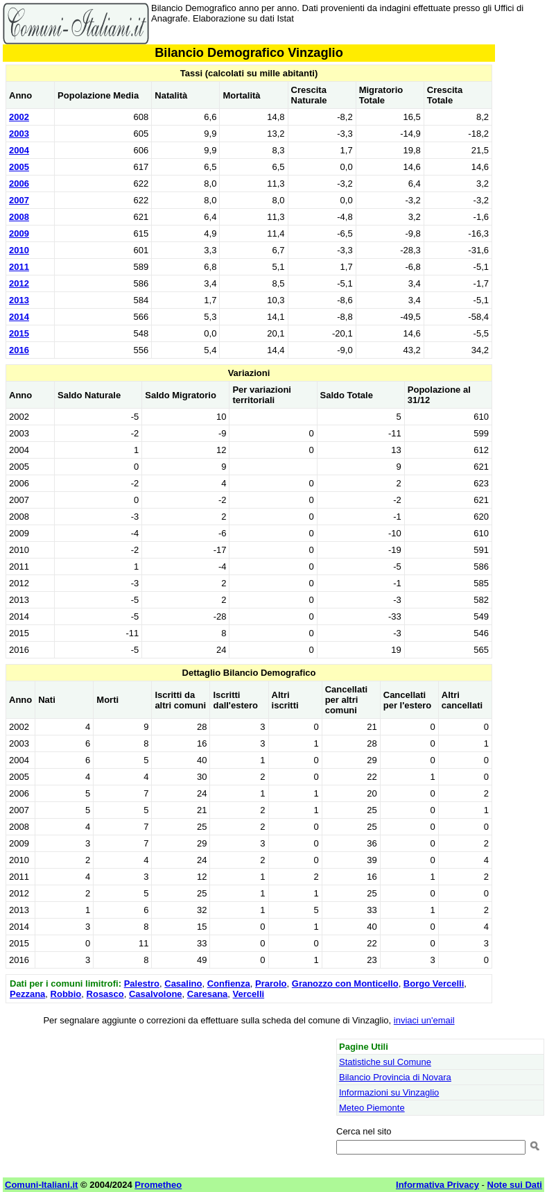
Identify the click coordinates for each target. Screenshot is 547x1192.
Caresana (207, 994)
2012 (19, 283)
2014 (19, 317)
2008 (19, 217)
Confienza (228, 983)
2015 (19, 333)
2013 (19, 300)
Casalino (183, 983)
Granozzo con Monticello (345, 983)
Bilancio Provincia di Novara (395, 1077)
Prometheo (158, 1185)
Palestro (141, 983)
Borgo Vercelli (433, 983)
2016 (19, 350)
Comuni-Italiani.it (41, 1185)
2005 (19, 167)
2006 (19, 183)
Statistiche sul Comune (385, 1062)
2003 (19, 133)
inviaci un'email (424, 1020)
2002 (19, 117)
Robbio (66, 994)
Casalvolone (155, 994)
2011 (19, 267)
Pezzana (27, 994)
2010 (19, 250)
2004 (19, 150)
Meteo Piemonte (372, 1107)
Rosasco (105, 994)
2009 (19, 233)
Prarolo (271, 983)
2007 (19, 200)
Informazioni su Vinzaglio (389, 1092)
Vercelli (249, 994)
